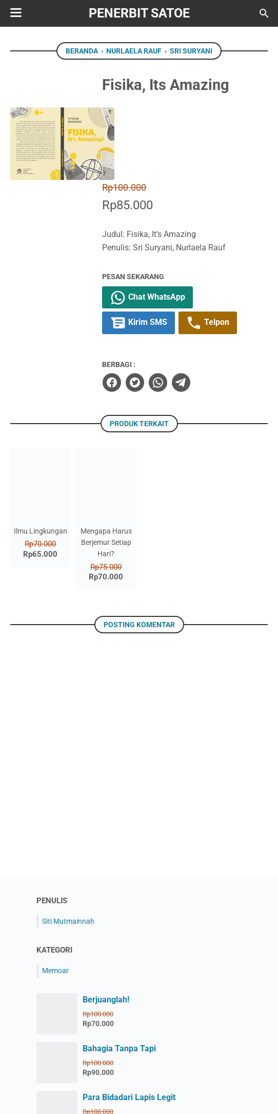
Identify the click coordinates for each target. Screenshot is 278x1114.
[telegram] (189, 310)
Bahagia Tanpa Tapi (119, 976)
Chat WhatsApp (156, 225)
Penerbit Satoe (139, 13)
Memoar (55, 898)
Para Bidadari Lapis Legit (129, 1025)
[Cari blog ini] (264, 13)
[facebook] (120, 310)
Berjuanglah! (106, 927)
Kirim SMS (147, 251)
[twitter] (143, 310)
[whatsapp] (166, 310)
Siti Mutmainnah (68, 849)
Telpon (217, 251)
